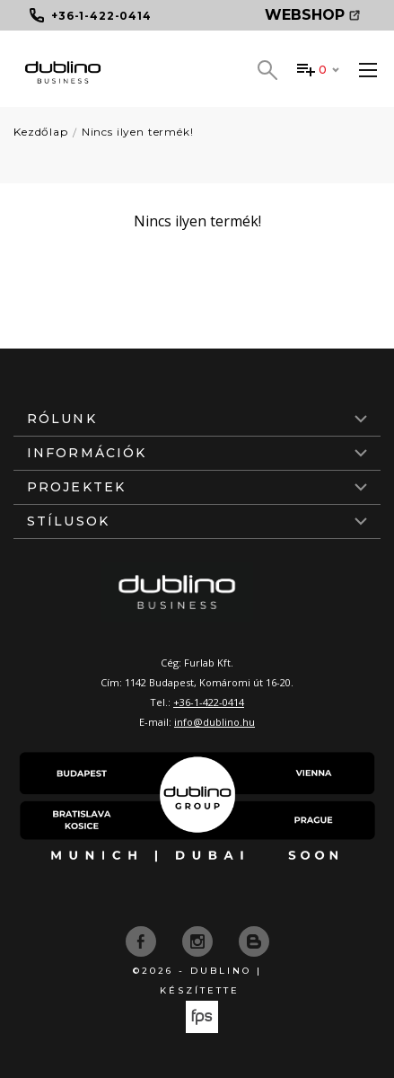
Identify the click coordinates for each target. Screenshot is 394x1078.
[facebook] (143, 940)
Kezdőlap (40, 131)
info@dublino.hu (214, 722)
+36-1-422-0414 (208, 702)
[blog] (254, 940)
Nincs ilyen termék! (138, 131)
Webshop (312, 14)
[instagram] (199, 940)
